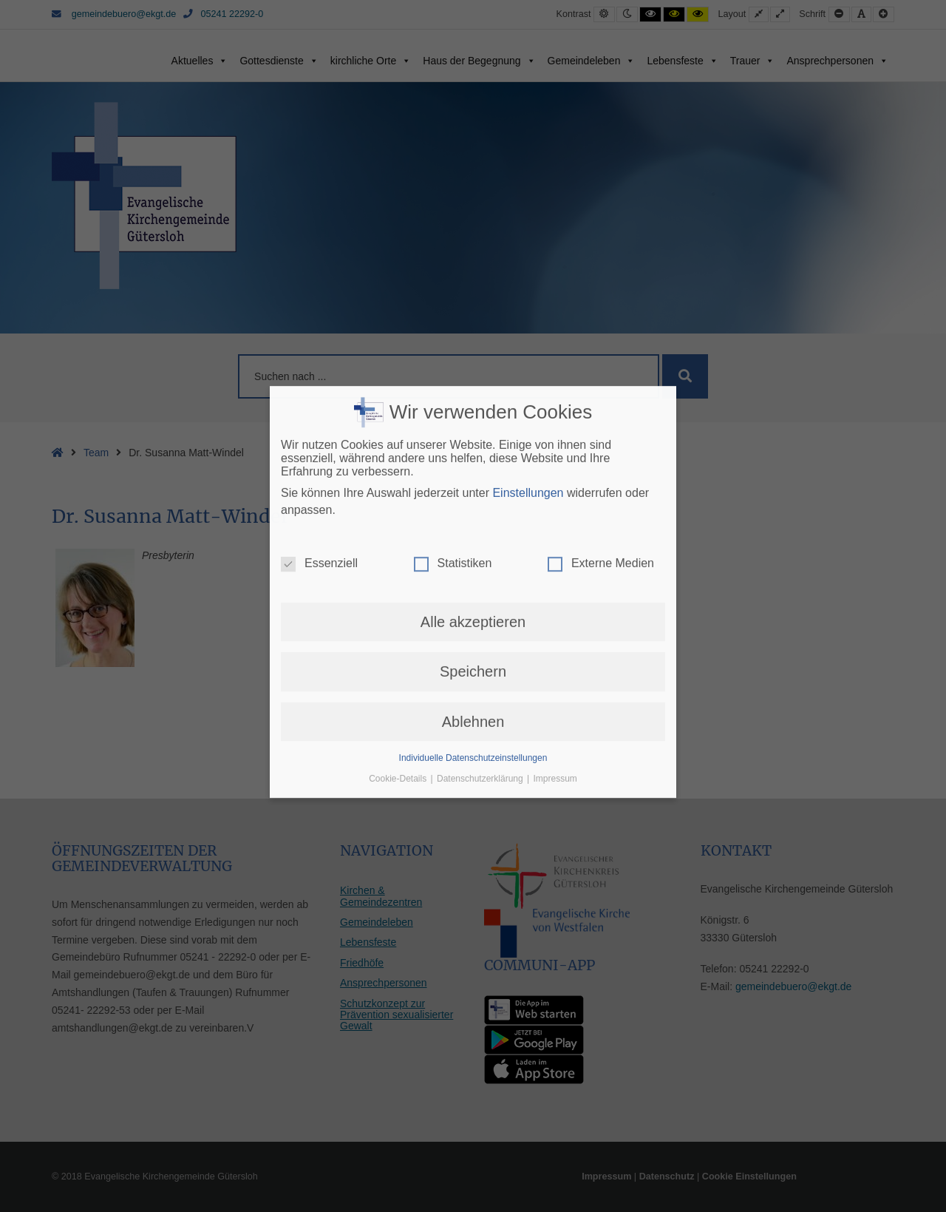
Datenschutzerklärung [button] (481, 518)
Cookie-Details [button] (399, 518)
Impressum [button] (555, 518)
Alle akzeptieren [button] (473, 361)
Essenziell (319, 303)
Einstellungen (527, 232)
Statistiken (453, 303)
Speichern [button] (473, 411)
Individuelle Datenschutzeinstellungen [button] (473, 497)
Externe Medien (601, 303)
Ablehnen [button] (473, 461)
